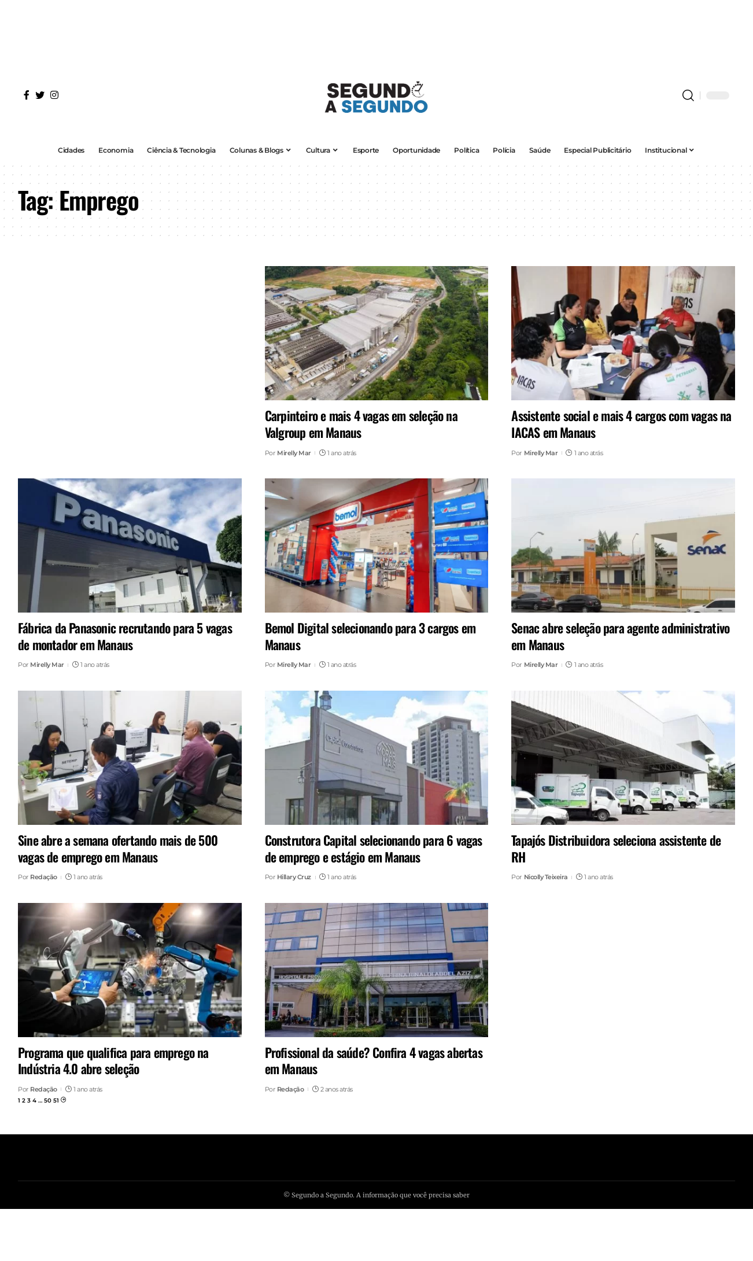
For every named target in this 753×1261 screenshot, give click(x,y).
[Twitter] (39, 94)
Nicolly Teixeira (546, 877)
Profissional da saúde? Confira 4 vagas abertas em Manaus (373, 1060)
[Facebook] (26, 94)
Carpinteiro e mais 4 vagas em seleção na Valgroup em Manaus (361, 423)
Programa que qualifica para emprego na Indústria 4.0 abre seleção (113, 1060)
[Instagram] (54, 94)
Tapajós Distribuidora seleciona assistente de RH (616, 848)
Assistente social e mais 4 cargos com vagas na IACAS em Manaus (621, 423)
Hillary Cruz (294, 877)
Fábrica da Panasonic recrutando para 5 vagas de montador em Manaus (125, 636)
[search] (688, 95)
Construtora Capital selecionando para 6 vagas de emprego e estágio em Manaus (373, 848)
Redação (43, 877)
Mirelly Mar (294, 453)
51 (56, 1100)
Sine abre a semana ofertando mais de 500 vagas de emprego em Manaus (117, 848)
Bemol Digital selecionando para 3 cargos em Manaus (370, 636)
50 (47, 1100)
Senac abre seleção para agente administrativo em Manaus (620, 636)
